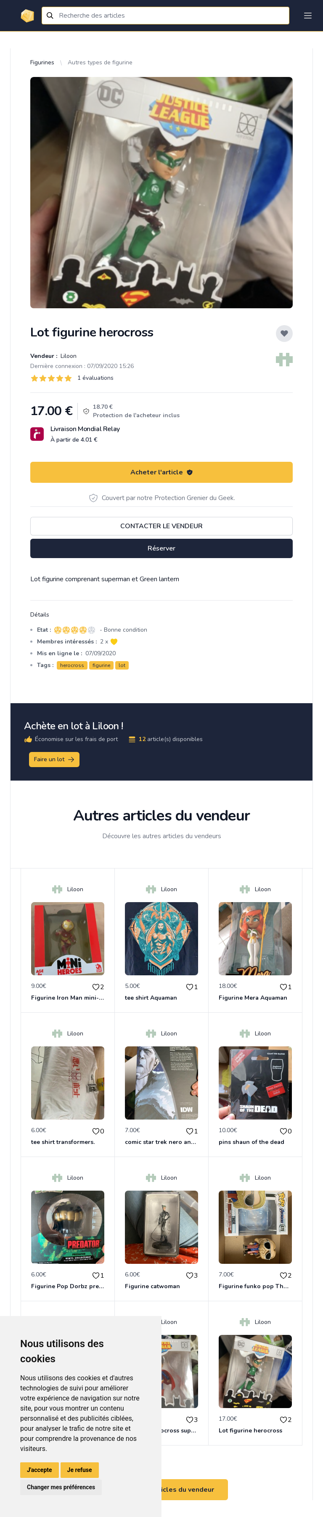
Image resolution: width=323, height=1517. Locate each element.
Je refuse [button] (79, 1470)
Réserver (161, 548)
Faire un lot (54, 759)
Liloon (68, 356)
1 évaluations (95, 378)
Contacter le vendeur (161, 526)
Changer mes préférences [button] (61, 1487)
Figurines (42, 62)
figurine (101, 665)
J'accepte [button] (39, 1470)
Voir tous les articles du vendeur (161, 1489)
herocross (72, 665)
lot (122, 665)
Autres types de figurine (100, 62)
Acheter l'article (161, 472)
